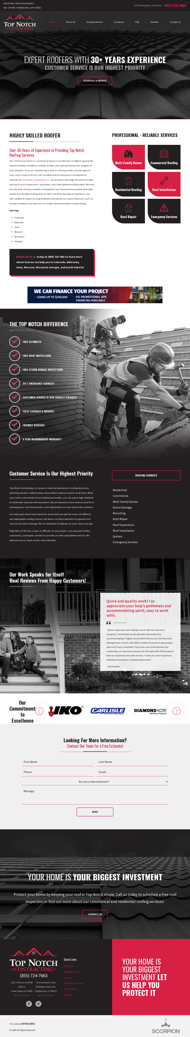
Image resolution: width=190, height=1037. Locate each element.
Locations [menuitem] (119, 21)
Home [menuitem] (52, 21)
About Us (68, 966)
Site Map (68, 994)
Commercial (120, 496)
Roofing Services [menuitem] (95, 21)
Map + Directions (21, 995)
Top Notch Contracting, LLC (36, 179)
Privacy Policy (70, 988)
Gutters (117, 536)
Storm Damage (122, 507)
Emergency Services (125, 542)
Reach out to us (26, 256)
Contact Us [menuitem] (175, 21)
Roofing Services (72, 971)
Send (95, 811)
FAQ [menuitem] (137, 21)
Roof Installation (123, 530)
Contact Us (95, 914)
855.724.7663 (175, 5)
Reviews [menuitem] (154, 21)
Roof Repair (120, 519)
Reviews (68, 977)
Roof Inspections (123, 525)
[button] (39, 711)
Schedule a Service (95, 80)
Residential (119, 490)
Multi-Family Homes (125, 501)
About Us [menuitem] (70, 21)
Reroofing (119, 513)
